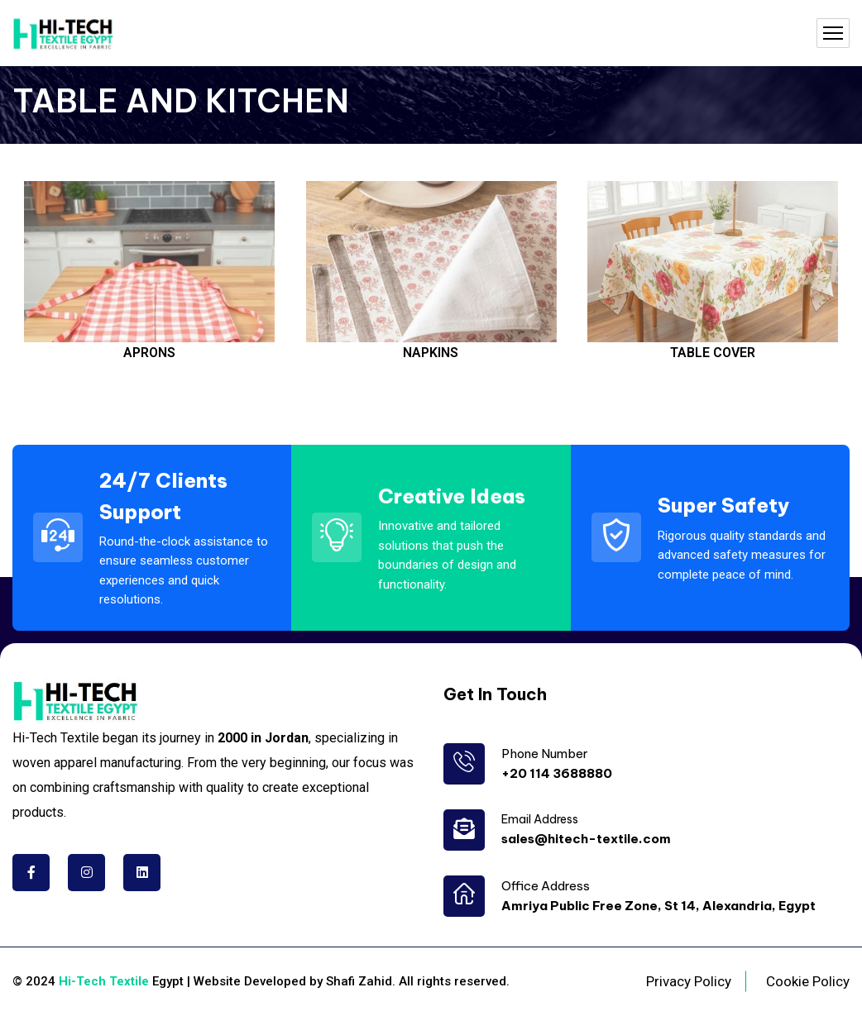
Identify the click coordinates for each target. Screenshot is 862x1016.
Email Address (539, 819)
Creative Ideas (451, 496)
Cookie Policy (808, 981)
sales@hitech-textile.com (586, 839)
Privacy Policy (688, 981)
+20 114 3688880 (556, 773)
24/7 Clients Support (163, 496)
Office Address (545, 886)
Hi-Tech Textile (104, 981)
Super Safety (723, 505)
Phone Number (544, 753)
